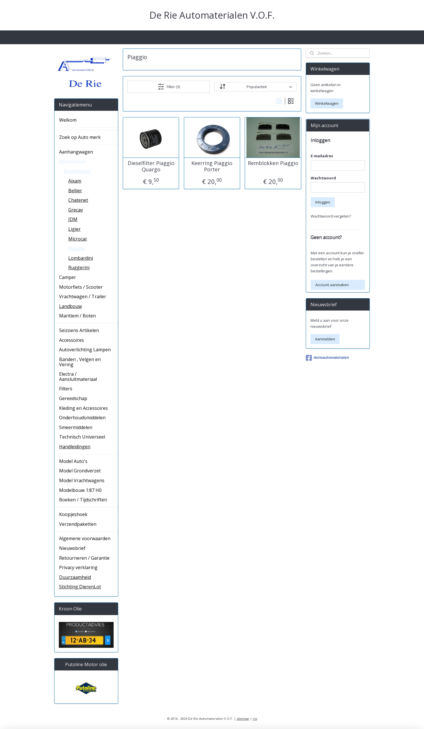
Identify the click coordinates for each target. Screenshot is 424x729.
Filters (65, 388)
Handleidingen (74, 446)
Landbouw (70, 306)
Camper (67, 277)
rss (255, 718)
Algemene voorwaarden (84, 538)
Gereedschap (73, 398)
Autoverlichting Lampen (85, 349)
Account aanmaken (332, 284)
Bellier (75, 190)
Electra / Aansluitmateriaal (78, 376)
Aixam (74, 181)
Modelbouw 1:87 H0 (80, 490)
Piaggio (76, 248)
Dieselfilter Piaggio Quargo (151, 166)
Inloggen (322, 202)
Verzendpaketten (77, 524)
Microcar (77, 239)
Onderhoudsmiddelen (82, 417)
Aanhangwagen (76, 152)
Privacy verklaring (78, 567)
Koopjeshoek (73, 514)
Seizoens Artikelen (79, 330)
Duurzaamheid (75, 577)
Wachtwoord (323, 178)
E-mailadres (322, 155)
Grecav (75, 210)
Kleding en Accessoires (83, 408)
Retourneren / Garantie (84, 558)
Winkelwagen (327, 103)
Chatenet (78, 200)
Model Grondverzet (80, 471)
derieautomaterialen (327, 357)
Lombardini (80, 258)
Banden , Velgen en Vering (80, 362)
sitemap (243, 718)
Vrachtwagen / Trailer (82, 296)
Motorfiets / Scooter (81, 287)
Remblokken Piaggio (273, 163)
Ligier (74, 229)
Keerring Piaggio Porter (211, 166)
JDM (72, 219)
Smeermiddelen (75, 427)
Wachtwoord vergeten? (331, 216)
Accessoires (71, 340)
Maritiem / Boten (77, 316)
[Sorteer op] (255, 86)
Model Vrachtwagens (81, 480)
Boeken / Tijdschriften (83, 500)
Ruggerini (79, 267)
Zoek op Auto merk (80, 137)
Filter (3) (168, 86)
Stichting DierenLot (80, 586)
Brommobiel (72, 161)
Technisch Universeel (82, 437)
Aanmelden (325, 339)
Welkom (68, 120)
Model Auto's (73, 461)
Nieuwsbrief (72, 548)
